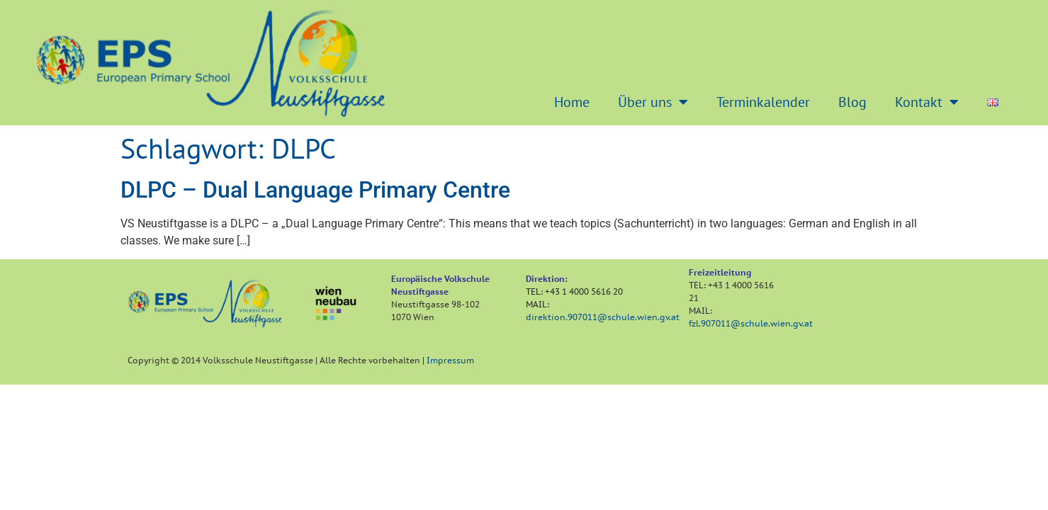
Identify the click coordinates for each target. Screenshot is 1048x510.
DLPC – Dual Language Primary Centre (315, 189)
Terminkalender (763, 102)
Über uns (653, 102)
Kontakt (927, 102)
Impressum (450, 360)
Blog (852, 102)
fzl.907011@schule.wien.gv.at (751, 323)
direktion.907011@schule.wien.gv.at (603, 317)
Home (572, 102)
